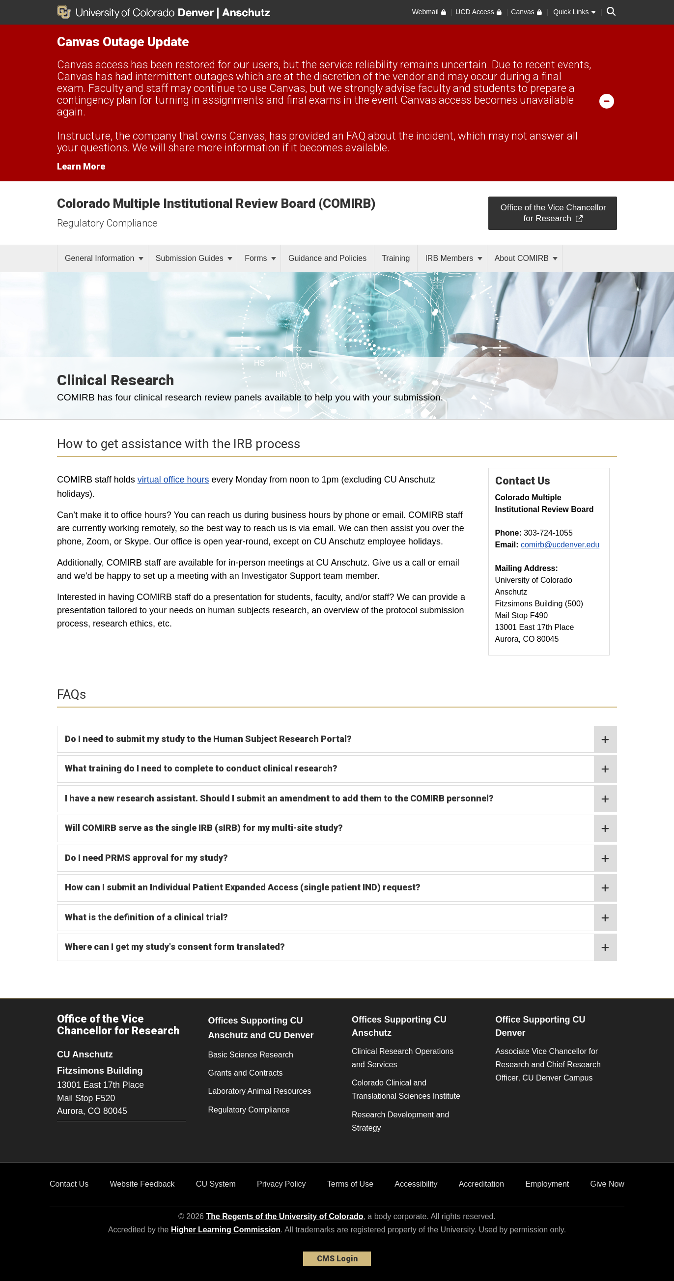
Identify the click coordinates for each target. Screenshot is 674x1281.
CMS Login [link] (337, 1258)
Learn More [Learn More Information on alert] (81, 166)
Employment (547, 1184)
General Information (104, 258)
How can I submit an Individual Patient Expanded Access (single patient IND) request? (341, 888)
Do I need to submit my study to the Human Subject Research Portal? (341, 739)
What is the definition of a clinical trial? (341, 918)
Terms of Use (350, 1184)
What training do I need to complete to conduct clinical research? (341, 769)
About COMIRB (526, 258)
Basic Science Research (250, 1055)
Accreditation (482, 1184)
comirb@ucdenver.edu (560, 545)
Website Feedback (142, 1184)
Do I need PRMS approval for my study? (341, 858)
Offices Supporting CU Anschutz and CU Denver (261, 1028)
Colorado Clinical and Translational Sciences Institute (406, 1089)
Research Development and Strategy (400, 1121)
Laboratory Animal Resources (259, 1091)
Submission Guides (194, 258)
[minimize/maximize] (606, 100)
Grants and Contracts (245, 1073)
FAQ (355, 136)
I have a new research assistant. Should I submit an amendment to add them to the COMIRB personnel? (341, 799)
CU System (216, 1184)
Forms (260, 258)
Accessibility (415, 1184)
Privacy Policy (281, 1184)
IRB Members (453, 258)
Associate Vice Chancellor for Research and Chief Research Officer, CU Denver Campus (548, 1064)
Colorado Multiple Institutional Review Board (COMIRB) (216, 203)
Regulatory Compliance (107, 223)
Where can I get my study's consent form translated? (341, 947)
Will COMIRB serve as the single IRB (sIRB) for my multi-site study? (341, 828)
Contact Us (69, 1184)
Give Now (607, 1184)
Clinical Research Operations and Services (402, 1058)
